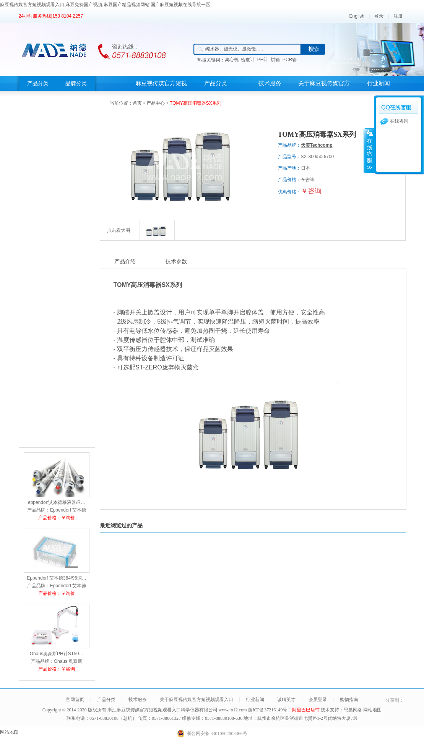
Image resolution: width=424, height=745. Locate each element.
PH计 (262, 59)
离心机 (232, 59)
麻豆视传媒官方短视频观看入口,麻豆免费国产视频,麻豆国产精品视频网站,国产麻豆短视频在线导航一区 (105, 4)
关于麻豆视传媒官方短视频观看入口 (324, 90)
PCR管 (290, 59)
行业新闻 (378, 83)
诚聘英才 (286, 699)
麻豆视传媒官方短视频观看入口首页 (161, 90)
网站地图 (372, 710)
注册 (398, 16)
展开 (369, 150)
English (356, 16)
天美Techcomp (317, 145)
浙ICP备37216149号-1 (270, 710)
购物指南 (349, 699)
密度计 (248, 59)
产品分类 (38, 83)
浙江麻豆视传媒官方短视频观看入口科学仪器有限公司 (162, 710)
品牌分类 (76, 83)
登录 (378, 16)
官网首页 (75, 699)
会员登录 (318, 699)
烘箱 (275, 59)
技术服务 (269, 83)
